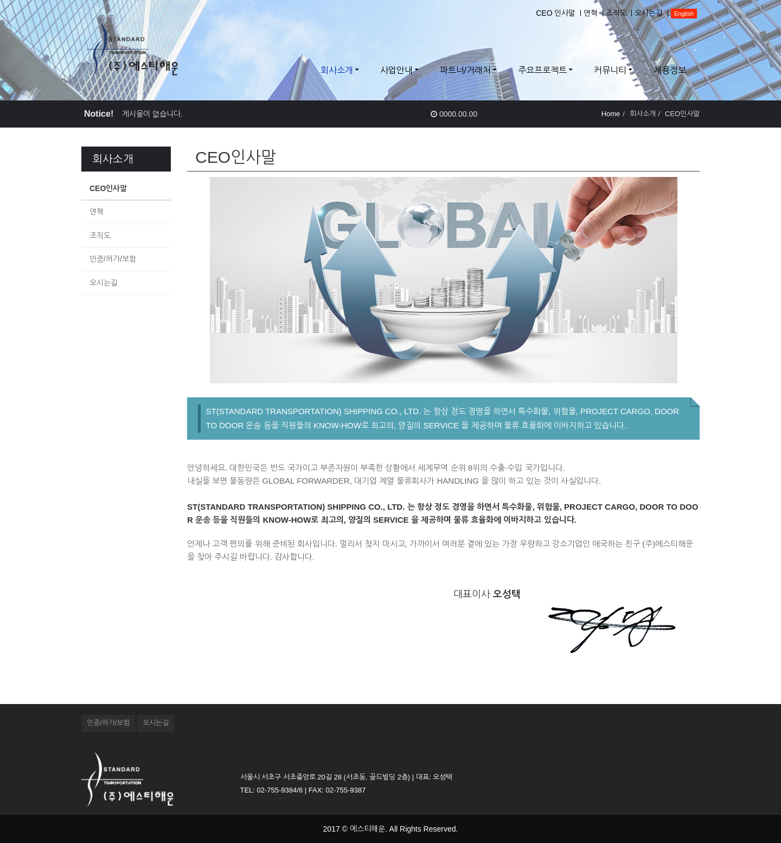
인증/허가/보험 (112, 259)
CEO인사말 (108, 188)
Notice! (98, 113)
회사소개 (337, 70)
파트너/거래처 (465, 70)
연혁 (591, 13)
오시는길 (649, 13)
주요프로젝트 (542, 70)
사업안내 (396, 70)
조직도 (616, 13)
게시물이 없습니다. (152, 114)
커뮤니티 (610, 70)
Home (610, 114)
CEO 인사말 (555, 13)
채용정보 (670, 70)
